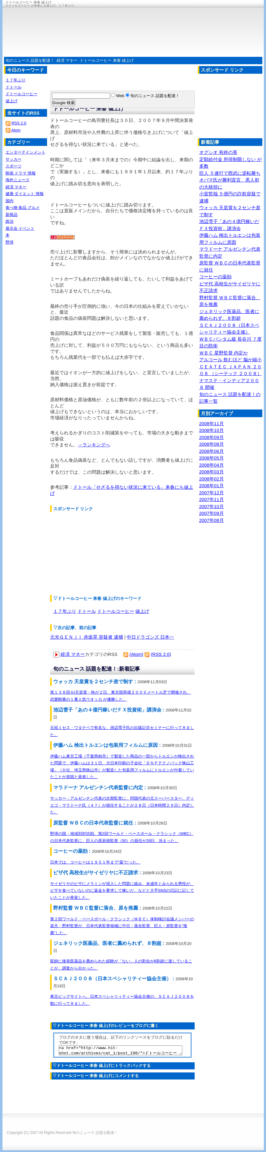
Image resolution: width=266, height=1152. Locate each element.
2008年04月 (211, 465)
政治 (10, 221)
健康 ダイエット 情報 (25, 193)
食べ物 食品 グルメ (23, 207)
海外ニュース (18, 180)
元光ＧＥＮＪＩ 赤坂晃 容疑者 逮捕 (86, 637)
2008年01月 (211, 485)
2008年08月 (211, 444)
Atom (15, 130)
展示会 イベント (20, 228)
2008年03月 (211, 471)
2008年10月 (211, 430)
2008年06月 (211, 451)
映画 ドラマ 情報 (21, 173)
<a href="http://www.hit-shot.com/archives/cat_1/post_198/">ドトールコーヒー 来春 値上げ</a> (120, 1051)
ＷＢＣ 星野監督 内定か (223, 352)
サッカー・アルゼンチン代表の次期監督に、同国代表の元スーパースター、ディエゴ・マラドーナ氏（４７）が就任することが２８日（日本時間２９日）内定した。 (122, 805)
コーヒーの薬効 (215, 276)
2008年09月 (211, 437)
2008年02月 (211, 478)
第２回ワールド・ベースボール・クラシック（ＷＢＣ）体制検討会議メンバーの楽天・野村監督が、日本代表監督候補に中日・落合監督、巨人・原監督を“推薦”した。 (122, 926)
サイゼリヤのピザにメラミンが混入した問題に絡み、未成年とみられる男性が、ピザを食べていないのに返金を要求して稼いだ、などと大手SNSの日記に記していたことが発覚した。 (122, 890)
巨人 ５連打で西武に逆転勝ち (229, 173)
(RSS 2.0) (161, 654)
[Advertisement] (96, 553)
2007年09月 (211, 513)
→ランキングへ (94, 444)
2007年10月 (211, 506)
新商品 (12, 214)
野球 (10, 242)
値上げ (142, 611)
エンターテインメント (26, 152)
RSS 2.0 (18, 123)
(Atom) (136, 654)
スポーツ (14, 166)
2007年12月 (211, 492)
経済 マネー (67, 60)
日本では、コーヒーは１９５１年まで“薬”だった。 (95, 862)
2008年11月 (211, 423)
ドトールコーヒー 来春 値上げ (107, 60)
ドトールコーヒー (115, 611)
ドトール (86, 611)
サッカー (14, 159)
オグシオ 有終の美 (218, 152)
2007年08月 (211, 520)
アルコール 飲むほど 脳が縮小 (230, 359)
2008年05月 (211, 457)
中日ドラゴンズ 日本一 (150, 637)
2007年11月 (211, 499)
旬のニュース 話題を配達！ (30, 60)
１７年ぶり (64, 611)
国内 (10, 200)
